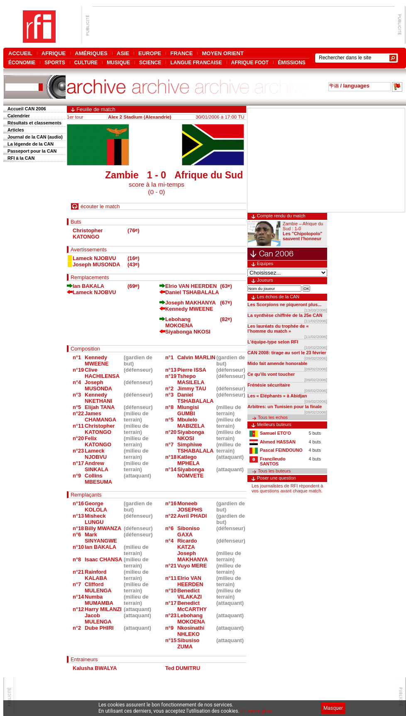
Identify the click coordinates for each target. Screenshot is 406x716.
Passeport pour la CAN (31, 151)
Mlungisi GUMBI (188, 410)
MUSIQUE (118, 62)
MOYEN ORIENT (222, 53)
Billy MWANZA (103, 528)
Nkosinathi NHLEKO (190, 631)
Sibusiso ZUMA (188, 643)
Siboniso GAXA (188, 531)
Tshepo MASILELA (190, 379)
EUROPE (149, 53)
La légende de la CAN (30, 143)
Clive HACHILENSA (102, 373)
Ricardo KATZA (187, 544)
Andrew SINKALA (96, 466)
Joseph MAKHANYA (190, 303)
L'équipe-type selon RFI (272, 341)
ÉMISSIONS (292, 62)
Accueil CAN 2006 (26, 108)
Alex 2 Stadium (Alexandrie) (139, 116)
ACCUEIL (20, 53)
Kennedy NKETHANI (98, 398)
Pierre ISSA (191, 370)
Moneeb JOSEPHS (189, 506)
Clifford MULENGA (98, 587)
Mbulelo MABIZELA (191, 422)
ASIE (123, 53)
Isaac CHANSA (103, 559)
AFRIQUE (54, 53)
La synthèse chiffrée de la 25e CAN (285, 315)
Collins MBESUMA (98, 478)
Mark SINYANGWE (101, 537)
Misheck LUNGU (95, 519)
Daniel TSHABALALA (192, 292)
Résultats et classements (34, 122)
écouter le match (100, 206)
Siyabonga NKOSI (187, 332)
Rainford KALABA (96, 575)
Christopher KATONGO (88, 233)
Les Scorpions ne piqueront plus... (284, 304)
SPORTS (54, 62)
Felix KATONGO (98, 441)
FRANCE (181, 53)
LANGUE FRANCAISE (196, 62)
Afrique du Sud (208, 175)
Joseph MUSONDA (96, 264)
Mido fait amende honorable (277, 363)
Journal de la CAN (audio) (35, 136)
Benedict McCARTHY (192, 606)
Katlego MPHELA (188, 460)
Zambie (122, 175)
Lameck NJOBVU (94, 258)
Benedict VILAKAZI (189, 593)
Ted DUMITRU (182, 668)
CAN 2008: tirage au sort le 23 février (286, 352)
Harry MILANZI (103, 609)
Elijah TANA (100, 407)
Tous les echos (273, 417)
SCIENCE (150, 62)
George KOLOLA (96, 506)
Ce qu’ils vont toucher (271, 374)
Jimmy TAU (191, 388)
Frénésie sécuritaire (268, 384)
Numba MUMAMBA (99, 600)
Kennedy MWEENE (189, 309)
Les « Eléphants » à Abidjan (277, 395)
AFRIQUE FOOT (250, 62)
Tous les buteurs (274, 470)
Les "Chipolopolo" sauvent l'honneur (303, 236)
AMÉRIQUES (91, 53)
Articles (15, 129)
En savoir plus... (258, 711)
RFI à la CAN (20, 158)
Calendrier (18, 115)
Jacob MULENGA (98, 618)
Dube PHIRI (99, 628)
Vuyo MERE (192, 566)
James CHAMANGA (100, 416)
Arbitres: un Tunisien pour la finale (284, 406)
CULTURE (86, 62)
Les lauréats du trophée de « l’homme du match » (277, 329)
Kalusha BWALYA (95, 668)
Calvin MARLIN (196, 357)
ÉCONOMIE (21, 62)
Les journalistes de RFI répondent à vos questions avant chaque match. (287, 488)
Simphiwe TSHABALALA (195, 447)
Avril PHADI (192, 516)
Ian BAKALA (88, 286)
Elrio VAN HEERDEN (191, 286)
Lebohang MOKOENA (179, 322)
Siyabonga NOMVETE (190, 472)
